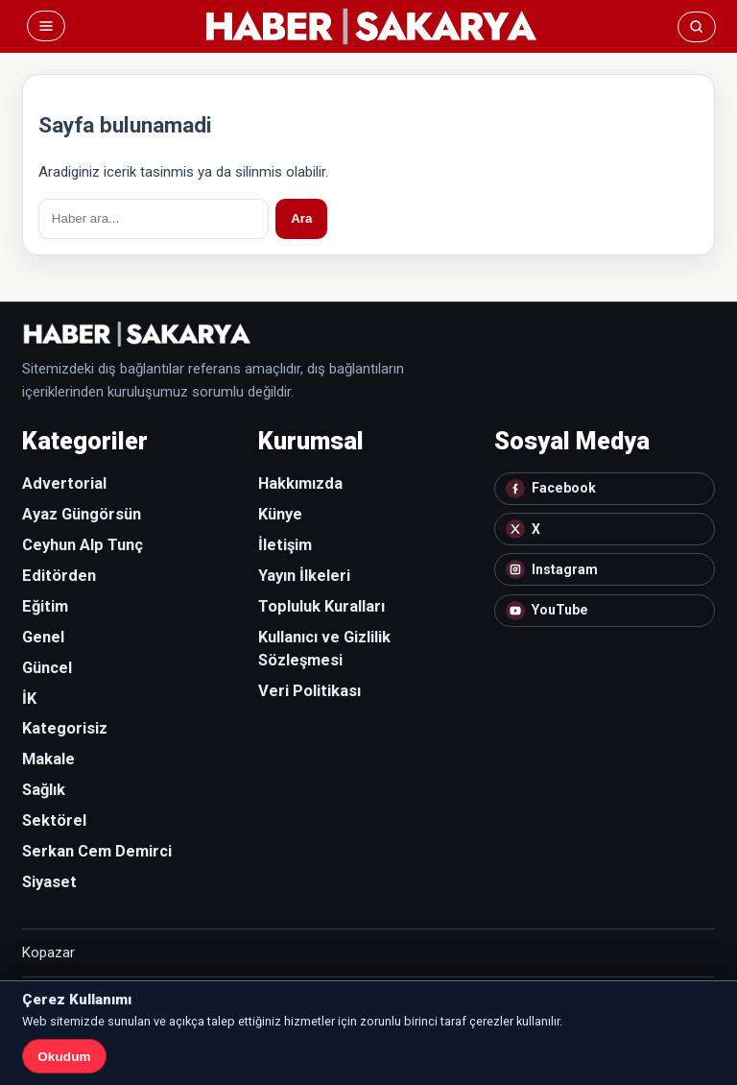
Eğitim (45, 606)
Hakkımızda (300, 483)
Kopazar (48, 952)
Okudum (63, 1056)
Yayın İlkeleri (304, 576)
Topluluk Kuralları (321, 606)
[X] (604, 529)
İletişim (285, 545)
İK (29, 698)
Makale (48, 759)
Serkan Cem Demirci (97, 851)
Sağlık (43, 790)
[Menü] (46, 26)
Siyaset (49, 882)
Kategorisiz (64, 728)
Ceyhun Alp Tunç (82, 545)
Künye (280, 514)
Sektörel (54, 820)
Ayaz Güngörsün (81, 514)
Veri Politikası (309, 691)
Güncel (47, 668)
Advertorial (64, 483)
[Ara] (697, 27)
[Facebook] (604, 488)
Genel (43, 637)
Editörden (59, 576)
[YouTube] (604, 610)
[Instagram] (604, 569)
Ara (301, 218)
